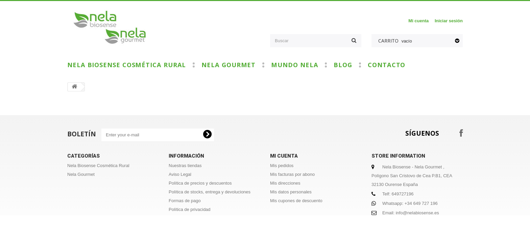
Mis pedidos (281, 165)
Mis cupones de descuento (296, 200)
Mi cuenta (418, 20)
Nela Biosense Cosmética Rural (126, 65)
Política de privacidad (190, 209)
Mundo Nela (294, 65)
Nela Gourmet (228, 65)
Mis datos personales (291, 191)
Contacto (386, 65)
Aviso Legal (180, 174)
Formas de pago (185, 200)
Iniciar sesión (449, 20)
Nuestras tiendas (185, 165)
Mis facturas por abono (292, 174)
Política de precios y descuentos (200, 183)
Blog (343, 65)
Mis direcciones (285, 183)
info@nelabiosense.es (417, 212)
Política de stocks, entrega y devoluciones (209, 191)
